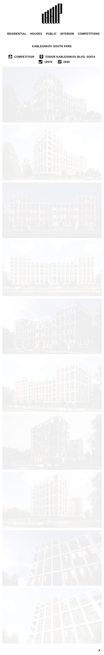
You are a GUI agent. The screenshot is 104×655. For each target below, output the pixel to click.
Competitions (89, 33)
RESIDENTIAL (17, 33)
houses (36, 33)
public (51, 33)
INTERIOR (67, 33)
